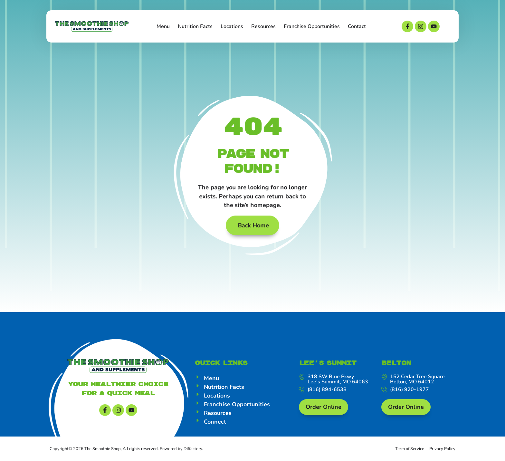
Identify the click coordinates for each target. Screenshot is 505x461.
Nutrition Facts (195, 26)
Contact (357, 26)
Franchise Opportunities (312, 26)
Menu (163, 26)
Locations (232, 26)
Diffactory (193, 449)
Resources (263, 26)
